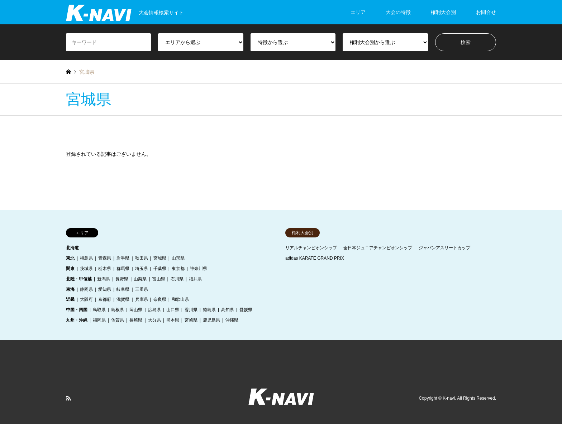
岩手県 (122, 258)
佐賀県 (117, 320)
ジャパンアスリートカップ (444, 247)
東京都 (178, 268)
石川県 (177, 278)
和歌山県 (180, 299)
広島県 (154, 309)
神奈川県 (198, 268)
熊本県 (172, 320)
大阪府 (86, 299)
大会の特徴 (398, 12)
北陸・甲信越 (79, 278)
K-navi (449, 398)
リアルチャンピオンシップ (311, 247)
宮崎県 (191, 320)
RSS (68, 398)
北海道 (72, 247)
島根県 (117, 309)
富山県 (158, 278)
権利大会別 (443, 12)
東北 (70, 258)
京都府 (104, 299)
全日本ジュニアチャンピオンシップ (377, 247)
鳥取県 (99, 309)
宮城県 (159, 258)
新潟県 (103, 278)
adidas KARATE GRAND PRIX (314, 258)
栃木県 (104, 268)
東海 (70, 289)
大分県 (154, 320)
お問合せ (486, 12)
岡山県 (135, 309)
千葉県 (159, 268)
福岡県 (99, 320)
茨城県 (86, 268)
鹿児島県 (211, 320)
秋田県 (141, 258)
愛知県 (104, 289)
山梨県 (140, 278)
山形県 (178, 258)
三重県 (141, 289)
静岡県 (86, 289)
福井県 (195, 278)
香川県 (191, 309)
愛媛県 (245, 309)
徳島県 (209, 309)
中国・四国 (76, 309)
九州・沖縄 (76, 320)
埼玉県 (141, 268)
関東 (70, 268)
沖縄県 (231, 320)
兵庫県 (141, 299)
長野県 (121, 278)
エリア (358, 12)
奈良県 (159, 299)
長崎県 (135, 320)
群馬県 (122, 268)
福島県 (86, 258)
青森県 (104, 258)
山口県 (172, 309)
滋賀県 (122, 299)
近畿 (70, 299)
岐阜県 (122, 289)
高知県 (227, 309)
